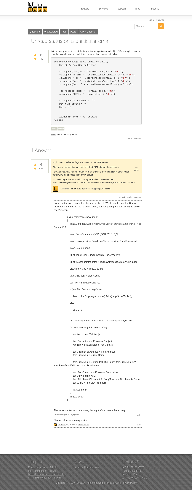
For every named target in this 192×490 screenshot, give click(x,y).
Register (160, 20)
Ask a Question (88, 31)
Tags (63, 31)
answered (64, 189)
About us (154, 8)
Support (121, 8)
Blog (137, 8)
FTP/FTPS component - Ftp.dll (44, 477)
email (54, 129)
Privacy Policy (129, 483)
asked (53, 134)
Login (151, 20)
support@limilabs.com (87, 467)
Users (73, 31)
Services (103, 8)
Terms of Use (112, 483)
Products (84, 8)
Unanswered (51, 31)
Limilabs (37, 6)
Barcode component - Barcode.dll (46, 474)
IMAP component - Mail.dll (42, 471)
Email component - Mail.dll (42, 467)
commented (58, 415)
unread (61, 129)
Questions (35, 31)
